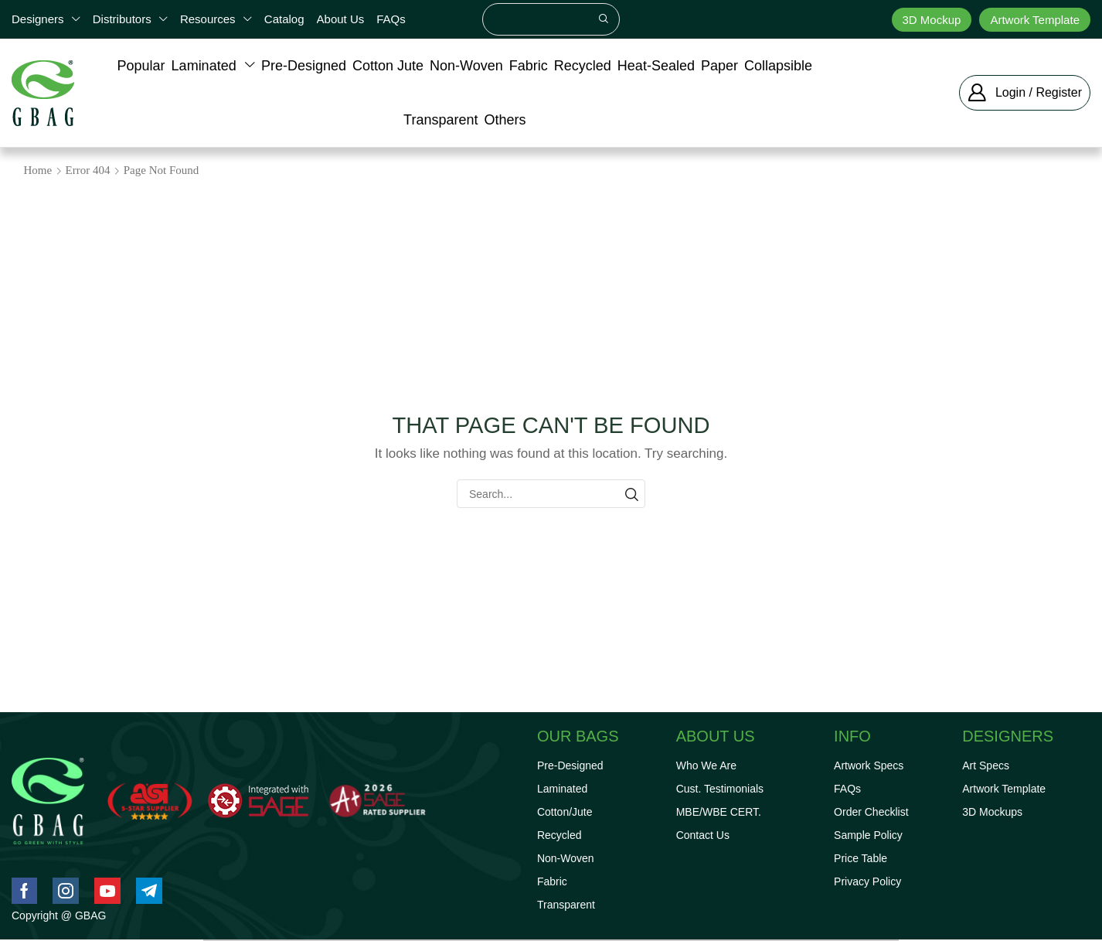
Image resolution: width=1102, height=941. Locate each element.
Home (37, 170)
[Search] (603, 19)
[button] (1024, 93)
